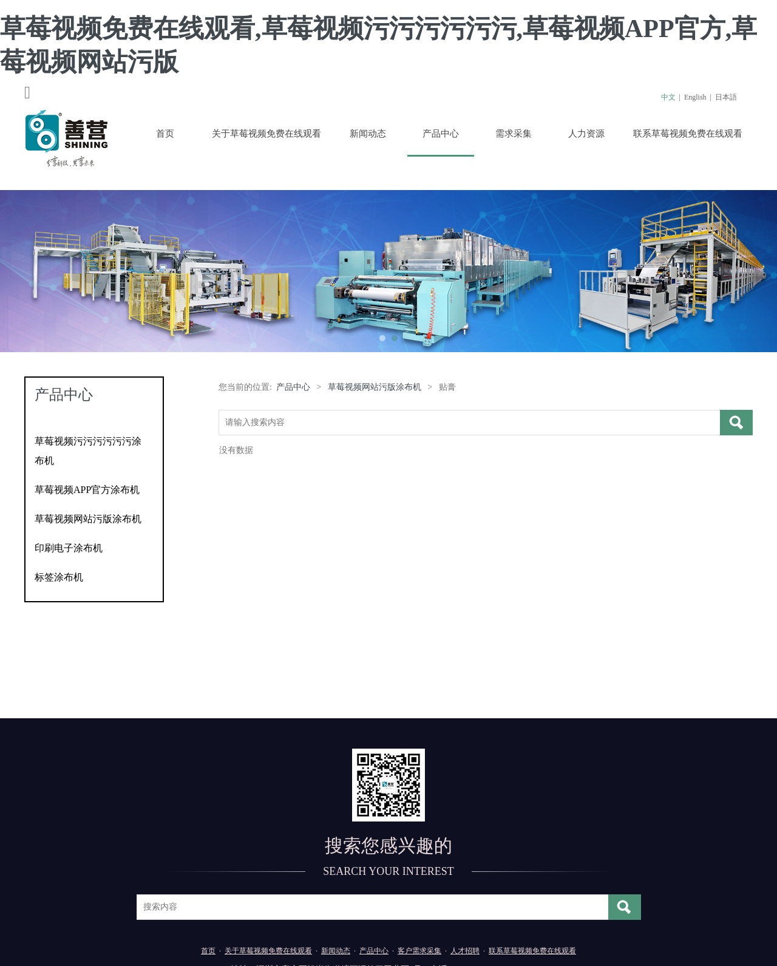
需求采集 (513, 133)
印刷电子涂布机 (69, 548)
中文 (668, 97)
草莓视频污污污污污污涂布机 (88, 451)
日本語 (726, 97)
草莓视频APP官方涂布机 (87, 490)
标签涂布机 (59, 577)
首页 (165, 133)
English (695, 97)
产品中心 (440, 133)
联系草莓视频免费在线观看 (687, 133)
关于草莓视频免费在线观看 (266, 133)
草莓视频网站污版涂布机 (88, 519)
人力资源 (586, 133)
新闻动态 (368, 133)
